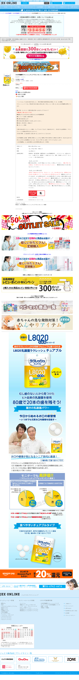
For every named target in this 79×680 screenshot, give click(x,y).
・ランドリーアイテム (5, 618)
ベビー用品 (17, 7)
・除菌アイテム (4, 609)
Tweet (16, 90)
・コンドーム (22, 603)
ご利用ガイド (63, 7)
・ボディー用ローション (25, 607)
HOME (5, 7)
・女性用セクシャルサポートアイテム (28, 609)
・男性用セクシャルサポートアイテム (28, 610)
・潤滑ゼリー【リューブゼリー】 (27, 604)
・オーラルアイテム (5, 613)
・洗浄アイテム (4, 607)
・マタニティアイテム (5, 619)
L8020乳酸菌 (40, 7)
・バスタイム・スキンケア (7, 615)
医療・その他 (51, 7)
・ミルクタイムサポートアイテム (8, 606)
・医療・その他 (44, 606)
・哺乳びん (3, 603)
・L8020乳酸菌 (4, 612)
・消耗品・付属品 (44, 607)
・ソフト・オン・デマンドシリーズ (28, 606)
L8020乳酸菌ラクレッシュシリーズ (21, 13)
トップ (2, 13)
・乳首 (1, 604)
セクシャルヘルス (28, 7)
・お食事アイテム (4, 610)
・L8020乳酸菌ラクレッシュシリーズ (49, 603)
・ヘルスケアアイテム (5, 616)
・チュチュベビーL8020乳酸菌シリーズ (50, 604)
